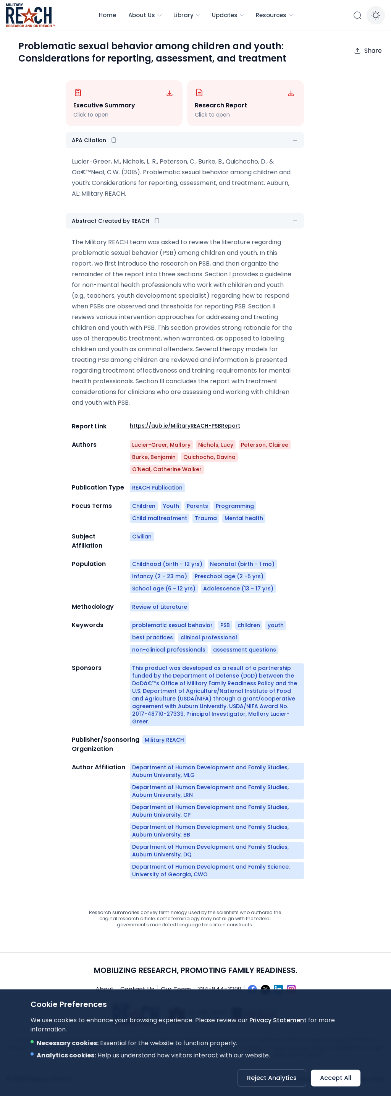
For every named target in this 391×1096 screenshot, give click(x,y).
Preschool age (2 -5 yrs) (229, 576)
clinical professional (209, 637)
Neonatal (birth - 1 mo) (242, 564)
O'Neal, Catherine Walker (167, 469)
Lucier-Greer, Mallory (161, 445)
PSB (225, 625)
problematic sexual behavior (172, 625)
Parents (197, 506)
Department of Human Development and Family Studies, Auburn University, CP (210, 811)
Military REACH (164, 740)
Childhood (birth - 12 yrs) (167, 564)
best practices (152, 637)
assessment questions (244, 649)
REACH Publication (157, 487)
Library (187, 15)
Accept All (335, 1077)
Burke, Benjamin (154, 457)
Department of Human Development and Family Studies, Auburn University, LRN (210, 791)
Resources (275, 15)
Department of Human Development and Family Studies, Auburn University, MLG (210, 771)
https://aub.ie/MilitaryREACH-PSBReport (185, 426)
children (249, 625)
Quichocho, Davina (209, 457)
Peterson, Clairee (264, 445)
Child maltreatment (159, 518)
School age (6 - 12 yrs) (164, 588)
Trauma (206, 518)
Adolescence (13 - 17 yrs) (238, 588)
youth (276, 625)
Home (107, 15)
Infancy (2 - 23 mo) (159, 576)
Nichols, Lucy (215, 445)
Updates (228, 15)
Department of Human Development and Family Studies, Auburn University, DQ (210, 850)
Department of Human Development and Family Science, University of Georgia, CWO (211, 870)
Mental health (244, 518)
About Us (145, 15)
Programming (235, 506)
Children (143, 506)
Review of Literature (159, 607)
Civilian (142, 536)
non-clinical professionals (168, 649)
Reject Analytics (272, 1077)
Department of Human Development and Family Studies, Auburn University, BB (210, 830)
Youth (171, 506)
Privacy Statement (278, 1020)
